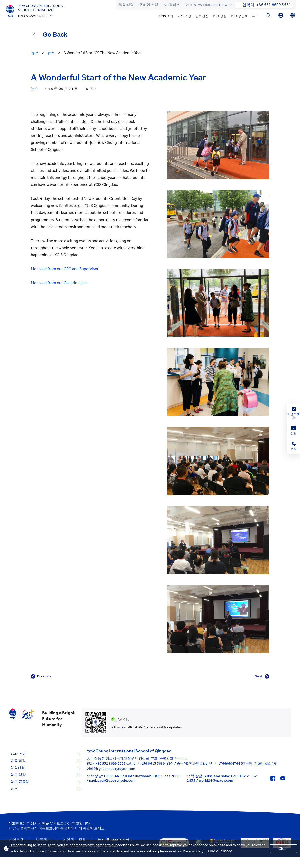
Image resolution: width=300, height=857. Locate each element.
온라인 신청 (149, 5)
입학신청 (202, 16)
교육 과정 (185, 16)
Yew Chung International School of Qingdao (41, 8)
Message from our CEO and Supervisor (65, 268)
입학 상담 (126, 5)
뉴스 (255, 16)
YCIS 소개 (166, 16)
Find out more (220, 851)
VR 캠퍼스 (172, 5)
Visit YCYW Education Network (209, 5)
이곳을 (14, 828)
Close (283, 848)
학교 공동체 (239, 16)
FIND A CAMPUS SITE (33, 16)
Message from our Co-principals (59, 282)
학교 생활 (220, 16)
